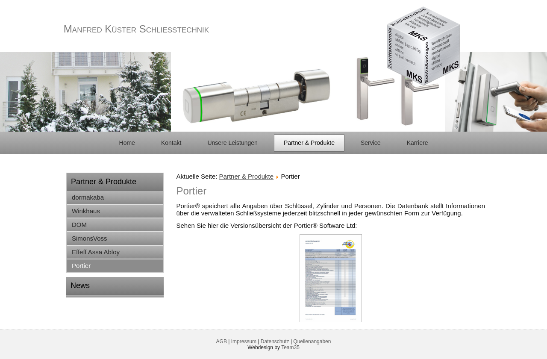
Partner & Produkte (309, 142)
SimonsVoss (89, 238)
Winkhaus (86, 211)
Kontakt (171, 142)
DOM (79, 224)
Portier (81, 265)
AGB (221, 341)
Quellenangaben (312, 341)
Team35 (290, 347)
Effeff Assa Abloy (96, 252)
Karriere (417, 142)
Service (371, 142)
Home (127, 142)
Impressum (243, 341)
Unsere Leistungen (232, 142)
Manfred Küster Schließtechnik (136, 29)
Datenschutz (275, 341)
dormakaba (88, 197)
